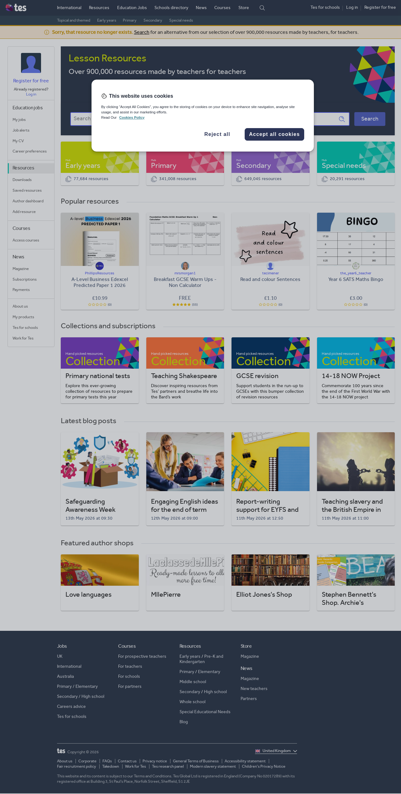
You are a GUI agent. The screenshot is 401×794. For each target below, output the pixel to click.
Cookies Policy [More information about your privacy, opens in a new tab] (131, 117)
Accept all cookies (274, 134)
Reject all (217, 134)
